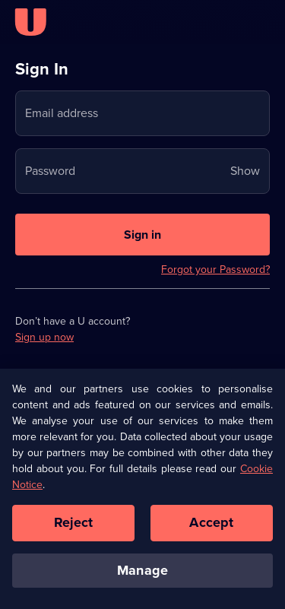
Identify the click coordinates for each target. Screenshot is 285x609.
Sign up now (44, 337)
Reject (73, 525)
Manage (142, 573)
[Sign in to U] (142, 234)
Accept (211, 525)
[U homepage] (30, 22)
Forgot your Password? (215, 270)
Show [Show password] (245, 171)
